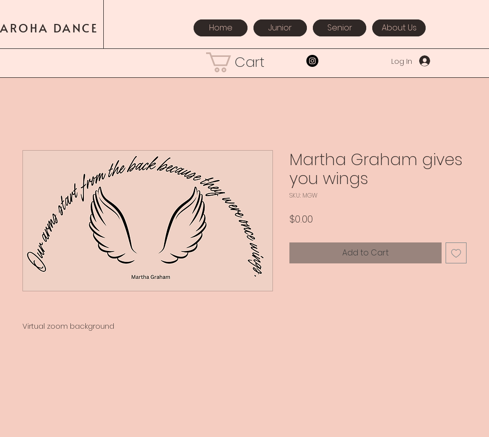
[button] (244, 62)
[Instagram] (312, 61)
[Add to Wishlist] (456, 252)
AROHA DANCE (51, 27)
